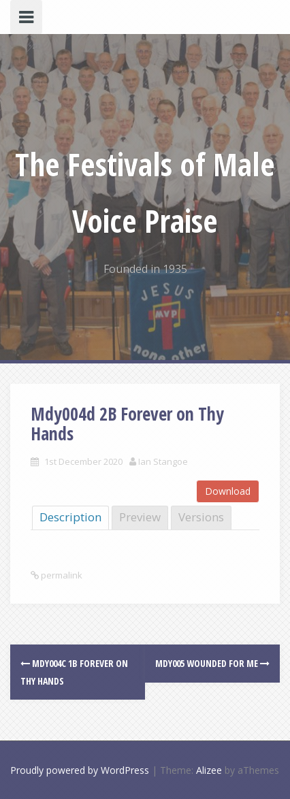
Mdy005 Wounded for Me (212, 663)
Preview (140, 517)
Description (70, 517)
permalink (60, 575)
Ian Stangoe (163, 461)
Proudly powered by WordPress (79, 770)
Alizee (209, 770)
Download (228, 491)
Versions (201, 517)
